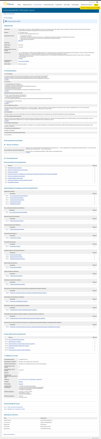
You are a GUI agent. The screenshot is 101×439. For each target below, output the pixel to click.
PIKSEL (98, 438)
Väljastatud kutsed (27, 5)
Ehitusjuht (21, 384)
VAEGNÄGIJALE (92, 2)
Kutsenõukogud (75, 4)
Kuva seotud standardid (23, 61)
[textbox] (97, 2)
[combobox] (97, 3)
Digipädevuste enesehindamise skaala (16, 409)
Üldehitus (21, 381)
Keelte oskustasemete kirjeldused (15, 407)
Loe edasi (20, 58)
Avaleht (19, 4)
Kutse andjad (67, 4)
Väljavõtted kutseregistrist (87, 4)
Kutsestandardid (38, 5)
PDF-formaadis (8, 17)
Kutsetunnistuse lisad (49, 4)
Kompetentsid (58, 4)
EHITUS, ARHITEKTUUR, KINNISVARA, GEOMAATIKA (30, 379)
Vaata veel (20, 40)
